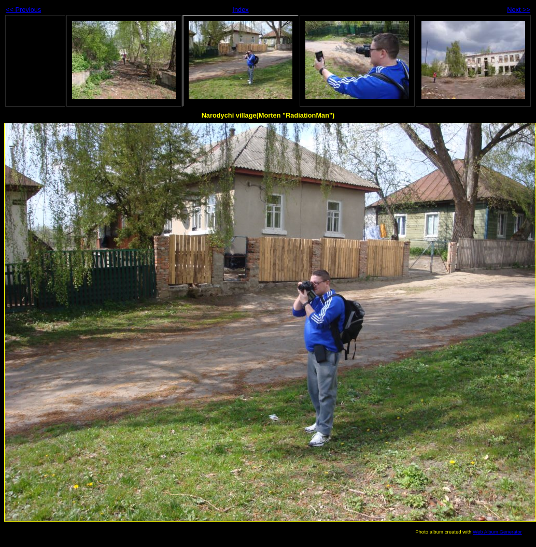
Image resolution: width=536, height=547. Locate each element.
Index (240, 9)
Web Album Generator (497, 532)
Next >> (518, 9)
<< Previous (23, 9)
